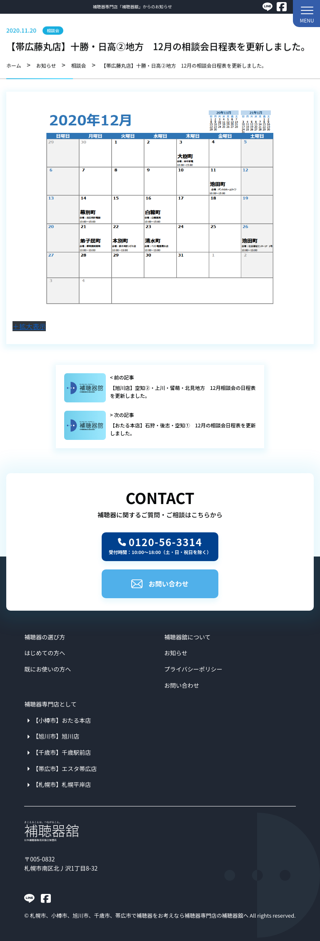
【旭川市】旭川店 (55, 736)
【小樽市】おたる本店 (61, 720)
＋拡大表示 (29, 326)
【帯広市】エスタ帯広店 (64, 768)
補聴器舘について (187, 637)
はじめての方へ (44, 653)
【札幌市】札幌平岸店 (61, 784)
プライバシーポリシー (193, 669)
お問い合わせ (159, 584)
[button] (306, 13)
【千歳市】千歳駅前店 (61, 752)
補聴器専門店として (50, 704)
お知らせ (176, 653)
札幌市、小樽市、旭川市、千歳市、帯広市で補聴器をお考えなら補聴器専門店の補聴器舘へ (139, 915)
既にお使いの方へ (47, 669)
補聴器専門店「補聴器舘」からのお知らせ (132, 6)
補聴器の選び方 (44, 637)
